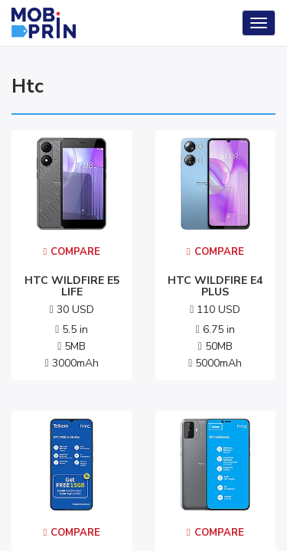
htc (27, 86)
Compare (71, 252)
